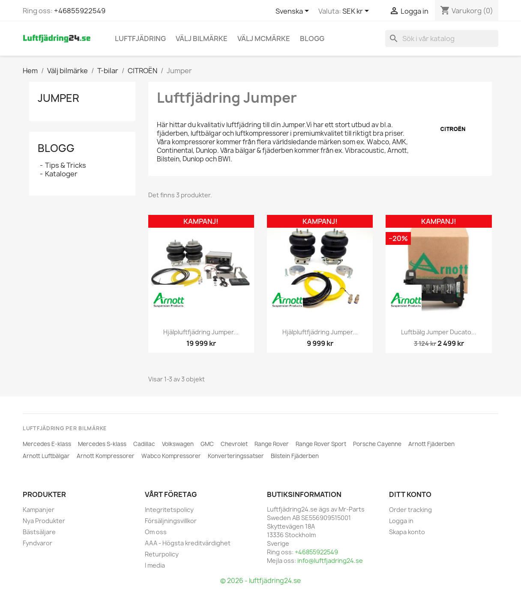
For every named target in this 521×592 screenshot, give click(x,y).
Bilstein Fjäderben (295, 456)
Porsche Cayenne (377, 444)
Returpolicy (162, 554)
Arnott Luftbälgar (46, 456)
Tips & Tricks (65, 165)
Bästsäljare (39, 532)
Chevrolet (234, 444)
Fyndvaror (37, 543)
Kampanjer (38, 510)
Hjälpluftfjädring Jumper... (201, 332)
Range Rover (272, 444)
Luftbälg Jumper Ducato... (438, 332)
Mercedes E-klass (47, 444)
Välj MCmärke (263, 38)
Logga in (401, 521)
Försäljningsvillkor (171, 521)
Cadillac (144, 444)
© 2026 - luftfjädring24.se (260, 580)
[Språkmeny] (293, 11)
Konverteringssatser (236, 456)
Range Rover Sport (321, 444)
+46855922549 (79, 10)
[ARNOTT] (168, 300)
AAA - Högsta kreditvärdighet (188, 543)
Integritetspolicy (169, 510)
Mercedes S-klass (102, 444)
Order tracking (410, 510)
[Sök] (441, 38)
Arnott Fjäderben (431, 444)
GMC (207, 444)
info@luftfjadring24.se (330, 560)
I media (155, 565)
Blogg (312, 38)
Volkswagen (178, 444)
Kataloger (61, 173)
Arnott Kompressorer (106, 456)
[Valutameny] (357, 11)
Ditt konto (410, 494)
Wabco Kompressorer (171, 456)
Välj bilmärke (202, 38)
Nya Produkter (44, 521)
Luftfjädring (140, 38)
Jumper (58, 98)
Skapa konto (407, 532)
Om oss (156, 532)
